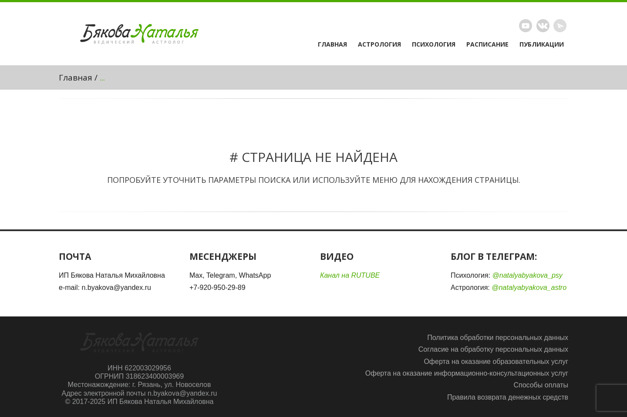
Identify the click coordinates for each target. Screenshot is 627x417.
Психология (433, 44)
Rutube (525, 25)
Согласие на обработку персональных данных (493, 349)
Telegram (559, 25)
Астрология (379, 44)
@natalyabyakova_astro (529, 287)
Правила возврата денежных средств (507, 397)
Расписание (487, 44)
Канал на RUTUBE (350, 275)
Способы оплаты (540, 385)
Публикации (541, 44)
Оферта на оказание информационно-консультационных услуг (466, 373)
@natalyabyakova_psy (527, 275)
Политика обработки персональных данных (497, 337)
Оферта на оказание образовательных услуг (496, 361)
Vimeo (542, 25)
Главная (332, 44)
